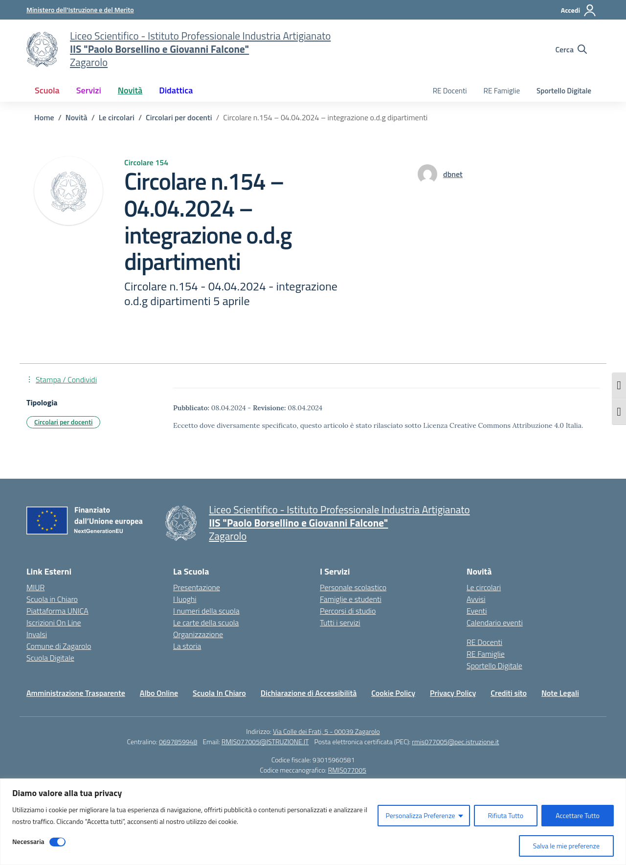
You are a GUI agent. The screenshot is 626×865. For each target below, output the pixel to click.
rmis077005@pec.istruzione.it (455, 741)
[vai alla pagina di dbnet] (453, 174)
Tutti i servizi (340, 622)
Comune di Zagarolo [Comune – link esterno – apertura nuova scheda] (58, 646)
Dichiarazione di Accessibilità (309, 693)
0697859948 (178, 741)
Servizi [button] (88, 90)
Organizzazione (198, 634)
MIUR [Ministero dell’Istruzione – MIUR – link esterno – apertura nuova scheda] (35, 587)
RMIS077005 (347, 770)
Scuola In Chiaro (219, 693)
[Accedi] (579, 10)
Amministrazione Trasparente (75, 693)
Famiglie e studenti (350, 599)
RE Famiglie (502, 90)
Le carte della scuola (206, 622)
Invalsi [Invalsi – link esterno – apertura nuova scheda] (36, 634)
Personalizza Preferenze (420, 815)
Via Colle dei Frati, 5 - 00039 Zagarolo (326, 731)
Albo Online (159, 693)
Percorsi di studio (348, 611)
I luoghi (185, 599)
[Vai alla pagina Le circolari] (116, 117)
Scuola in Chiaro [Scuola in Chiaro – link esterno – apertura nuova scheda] (52, 599)
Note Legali (560, 693)
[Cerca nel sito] (571, 49)
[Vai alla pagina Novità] (77, 117)
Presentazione (196, 587)
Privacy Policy (453, 693)
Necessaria (28, 841)
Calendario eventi (495, 622)
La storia (187, 646)
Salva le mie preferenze (566, 846)
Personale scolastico (353, 587)
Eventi (477, 611)
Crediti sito (509, 693)
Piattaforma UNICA (57, 611)
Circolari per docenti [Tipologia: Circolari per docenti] (63, 422)
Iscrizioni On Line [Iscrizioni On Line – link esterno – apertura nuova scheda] (53, 622)
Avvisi (476, 599)
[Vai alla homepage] (42, 49)
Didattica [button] (176, 90)
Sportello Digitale (564, 90)
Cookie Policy (393, 693)
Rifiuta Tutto (506, 815)
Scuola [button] (47, 90)
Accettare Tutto (578, 815)
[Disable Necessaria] (57, 842)
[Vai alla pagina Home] (44, 117)
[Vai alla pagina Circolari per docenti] (179, 117)
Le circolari (484, 587)
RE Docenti (450, 90)
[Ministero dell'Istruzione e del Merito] (80, 9)
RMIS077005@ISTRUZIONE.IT (265, 741)
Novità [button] (130, 90)
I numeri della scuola (206, 611)
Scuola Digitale (50, 658)
